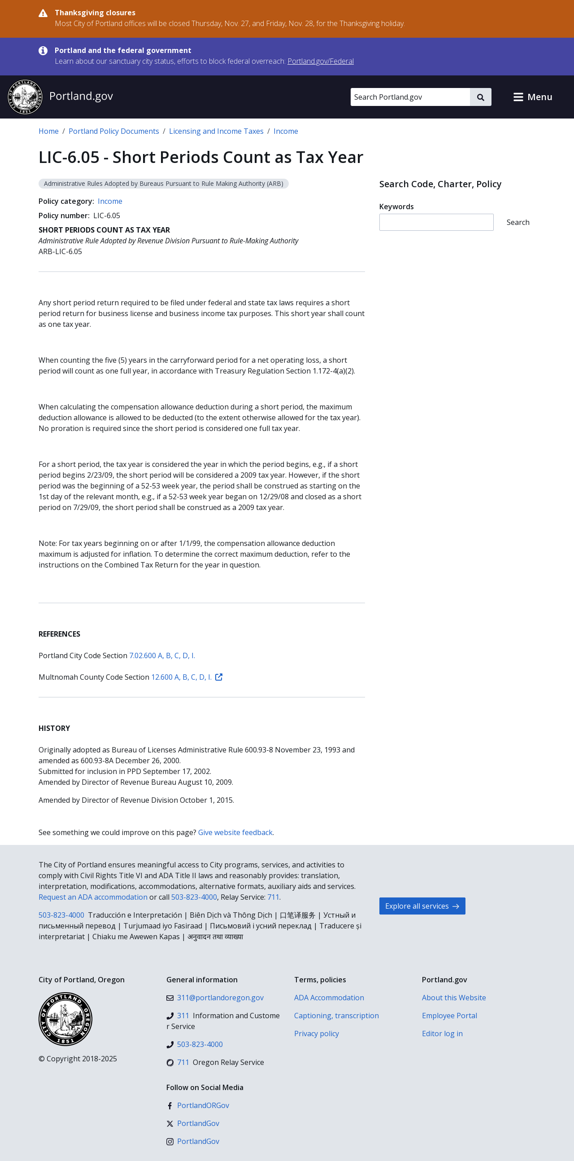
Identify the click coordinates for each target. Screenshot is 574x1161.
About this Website (454, 998)
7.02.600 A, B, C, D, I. (162, 655)
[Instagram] (192, 1141)
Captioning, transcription (336, 1015)
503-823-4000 (194, 897)
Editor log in (442, 1033)
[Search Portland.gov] (410, 97)
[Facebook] (197, 1105)
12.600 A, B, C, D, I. (186, 677)
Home (49, 131)
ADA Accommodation (329, 998)
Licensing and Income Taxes (216, 131)
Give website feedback (235, 832)
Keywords (396, 206)
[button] (533, 97)
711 (273, 897)
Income (286, 131)
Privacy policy (316, 1033)
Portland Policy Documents (114, 131)
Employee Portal (449, 1015)
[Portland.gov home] (60, 97)
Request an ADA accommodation (93, 897)
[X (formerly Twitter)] (192, 1123)
